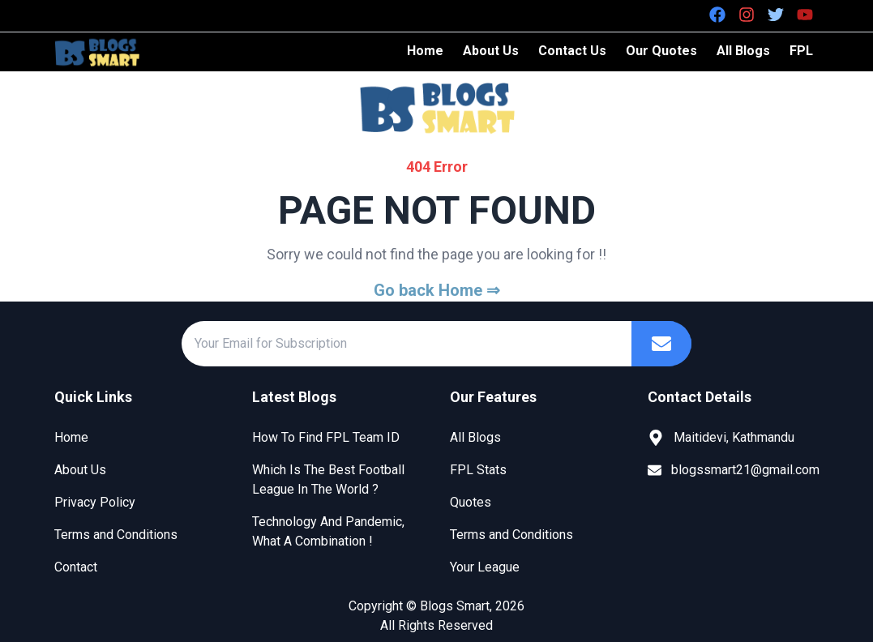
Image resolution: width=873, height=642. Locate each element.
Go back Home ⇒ (437, 290)
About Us (491, 50)
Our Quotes (661, 50)
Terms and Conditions (116, 534)
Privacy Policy (94, 502)
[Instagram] (746, 14)
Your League (485, 567)
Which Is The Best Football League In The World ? (328, 479)
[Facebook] (717, 14)
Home (425, 50)
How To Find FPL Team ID (326, 437)
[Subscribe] (661, 343)
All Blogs (743, 50)
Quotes (470, 502)
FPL (801, 50)
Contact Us (572, 50)
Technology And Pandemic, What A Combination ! (328, 531)
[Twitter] (775, 14)
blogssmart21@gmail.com (745, 469)
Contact (75, 567)
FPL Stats (478, 469)
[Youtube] (805, 14)
